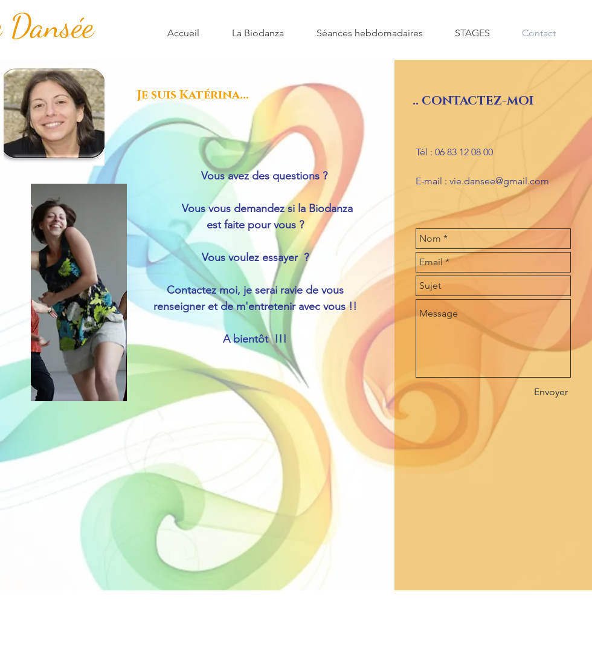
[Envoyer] (551, 392)
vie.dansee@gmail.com (499, 181)
